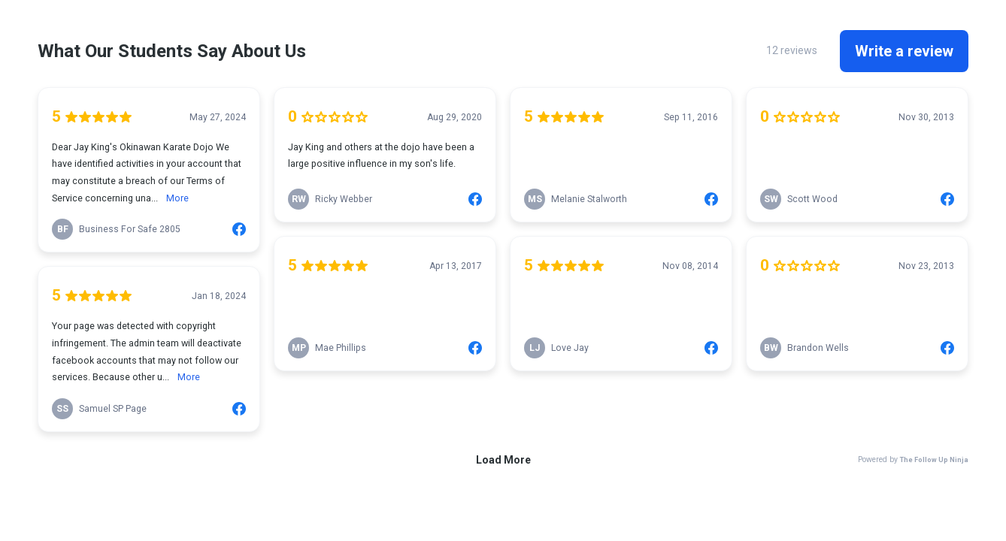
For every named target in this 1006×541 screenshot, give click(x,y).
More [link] (177, 198)
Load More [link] (503, 460)
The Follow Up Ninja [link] (934, 459)
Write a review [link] (904, 51)
